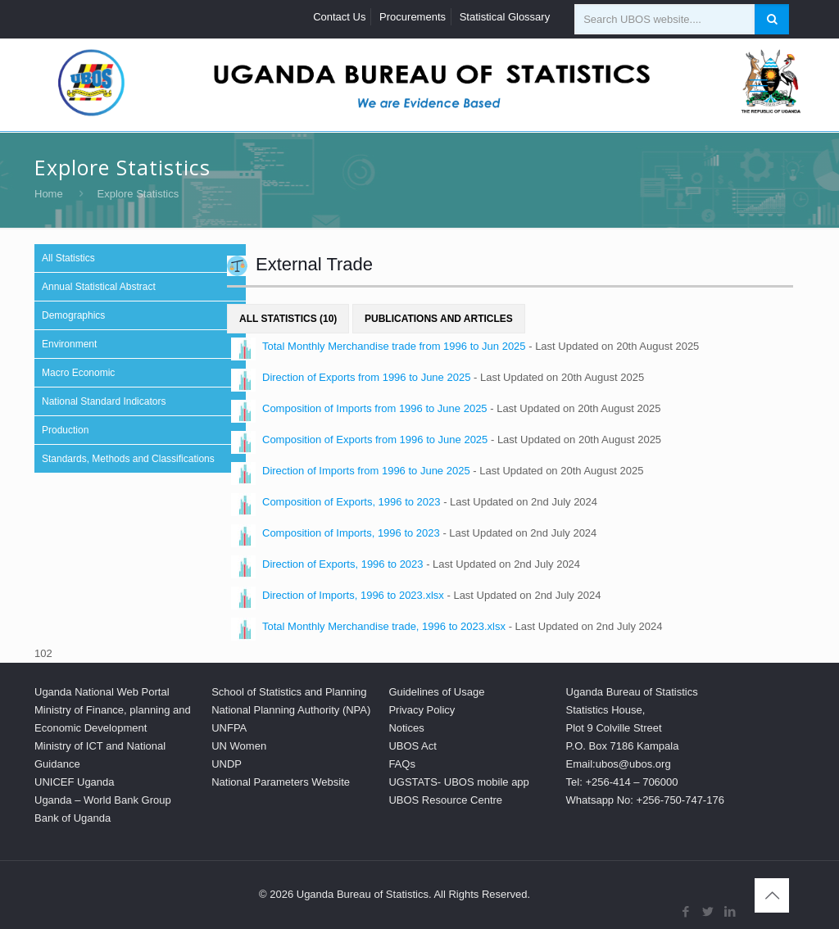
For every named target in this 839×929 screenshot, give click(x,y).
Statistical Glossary (505, 17)
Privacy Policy (421, 710)
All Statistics (68, 258)
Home (48, 194)
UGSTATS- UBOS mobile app (458, 782)
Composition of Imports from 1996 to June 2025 (375, 408)
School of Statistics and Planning (288, 692)
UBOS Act (412, 746)
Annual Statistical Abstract (99, 286)
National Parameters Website (280, 782)
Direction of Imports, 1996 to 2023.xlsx (353, 595)
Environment (69, 344)
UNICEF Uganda (74, 782)
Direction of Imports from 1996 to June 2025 (366, 470)
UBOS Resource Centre (445, 800)
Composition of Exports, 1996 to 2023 (351, 502)
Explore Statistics (138, 194)
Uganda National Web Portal (102, 692)
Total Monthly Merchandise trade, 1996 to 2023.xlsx (384, 626)
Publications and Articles (439, 318)
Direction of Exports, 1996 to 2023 (343, 564)
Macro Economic (78, 372)
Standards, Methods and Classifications (128, 458)
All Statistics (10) (288, 318)
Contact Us (339, 17)
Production (65, 430)
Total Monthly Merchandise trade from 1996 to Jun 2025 (394, 346)
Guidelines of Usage (436, 692)
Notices (406, 728)
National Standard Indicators (104, 401)
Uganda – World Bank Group (102, 800)
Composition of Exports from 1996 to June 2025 (375, 439)
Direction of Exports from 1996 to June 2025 (366, 377)
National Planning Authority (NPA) (290, 710)
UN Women (238, 746)
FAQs (401, 764)
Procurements (412, 17)
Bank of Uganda (72, 818)
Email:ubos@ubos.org (618, 764)
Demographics (73, 315)
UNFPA (229, 728)
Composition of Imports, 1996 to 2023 (351, 533)
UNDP (226, 764)
